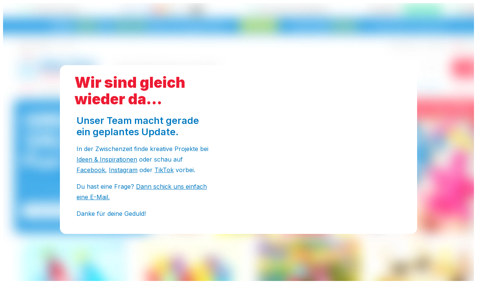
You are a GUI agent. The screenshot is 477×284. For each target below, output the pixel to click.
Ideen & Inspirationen (106, 159)
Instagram (123, 170)
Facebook (90, 170)
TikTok (164, 170)
